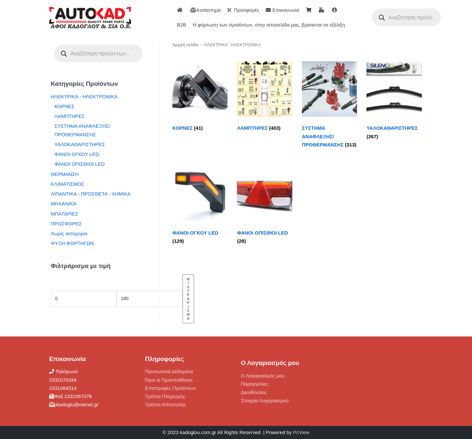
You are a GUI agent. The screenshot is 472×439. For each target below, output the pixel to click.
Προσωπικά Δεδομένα (169, 371)
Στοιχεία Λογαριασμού (264, 400)
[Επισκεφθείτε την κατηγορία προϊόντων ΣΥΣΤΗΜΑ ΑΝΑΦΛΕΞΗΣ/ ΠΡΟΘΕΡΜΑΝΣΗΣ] (329, 106)
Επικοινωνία (282, 10)
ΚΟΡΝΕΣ (64, 106)
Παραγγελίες (254, 384)
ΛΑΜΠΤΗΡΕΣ (69, 116)
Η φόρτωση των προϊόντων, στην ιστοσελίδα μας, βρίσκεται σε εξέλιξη (269, 25)
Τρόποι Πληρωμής (165, 396)
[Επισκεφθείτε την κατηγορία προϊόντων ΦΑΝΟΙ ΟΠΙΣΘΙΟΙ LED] (264, 207)
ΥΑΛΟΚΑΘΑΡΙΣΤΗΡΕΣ (79, 144)
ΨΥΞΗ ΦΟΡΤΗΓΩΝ (72, 243)
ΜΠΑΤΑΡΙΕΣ (64, 214)
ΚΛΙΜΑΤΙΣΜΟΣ (67, 184)
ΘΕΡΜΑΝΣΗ (65, 174)
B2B (181, 25)
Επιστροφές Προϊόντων (170, 388)
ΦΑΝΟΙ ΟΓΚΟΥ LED (76, 154)
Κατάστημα (205, 10)
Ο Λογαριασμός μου (263, 375)
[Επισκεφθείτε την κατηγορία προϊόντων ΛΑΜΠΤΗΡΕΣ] (264, 98)
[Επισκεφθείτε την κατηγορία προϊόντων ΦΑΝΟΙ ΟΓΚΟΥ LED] (199, 207)
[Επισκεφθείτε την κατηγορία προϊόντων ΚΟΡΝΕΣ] (199, 98)
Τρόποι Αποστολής (166, 404)
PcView (301, 432)
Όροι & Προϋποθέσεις (169, 380)
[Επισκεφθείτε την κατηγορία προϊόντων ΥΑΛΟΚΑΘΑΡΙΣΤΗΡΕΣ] (394, 102)
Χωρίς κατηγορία (69, 233)
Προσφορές (243, 10)
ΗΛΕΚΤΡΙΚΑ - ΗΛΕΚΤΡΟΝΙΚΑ (84, 96)
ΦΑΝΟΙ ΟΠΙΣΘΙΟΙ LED (79, 164)
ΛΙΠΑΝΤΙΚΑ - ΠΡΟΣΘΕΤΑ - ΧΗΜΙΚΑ (90, 194)
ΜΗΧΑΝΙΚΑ (63, 203)
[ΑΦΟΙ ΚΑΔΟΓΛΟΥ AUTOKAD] (90, 18)
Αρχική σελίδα (185, 44)
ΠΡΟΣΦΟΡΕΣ (66, 223)
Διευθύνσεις (254, 392)
